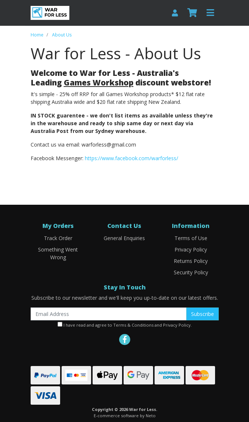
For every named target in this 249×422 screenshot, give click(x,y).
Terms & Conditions (133, 325)
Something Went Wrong (58, 253)
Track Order (58, 238)
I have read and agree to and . (125, 325)
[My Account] (175, 12)
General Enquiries (124, 238)
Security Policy (191, 272)
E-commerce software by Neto (125, 415)
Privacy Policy (190, 249)
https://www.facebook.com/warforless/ (131, 158)
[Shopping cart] (192, 13)
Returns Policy (191, 260)
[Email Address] (109, 313)
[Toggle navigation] (210, 13)
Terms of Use (190, 238)
